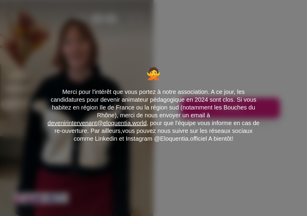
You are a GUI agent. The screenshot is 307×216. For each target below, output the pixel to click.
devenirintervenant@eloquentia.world (97, 123)
